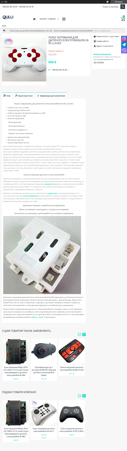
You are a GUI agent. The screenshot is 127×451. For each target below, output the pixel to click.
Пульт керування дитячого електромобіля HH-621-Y (44, 429)
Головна (34, 19)
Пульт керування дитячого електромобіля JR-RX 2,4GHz (72, 429)
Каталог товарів (47, 19)
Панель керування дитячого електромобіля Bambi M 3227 (72, 368)
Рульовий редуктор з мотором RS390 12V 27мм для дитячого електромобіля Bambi (44, 371)
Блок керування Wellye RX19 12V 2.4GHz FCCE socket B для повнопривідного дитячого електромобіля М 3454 (15, 371)
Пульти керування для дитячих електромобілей (73, 31)
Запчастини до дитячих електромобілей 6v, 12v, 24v (31, 31)
